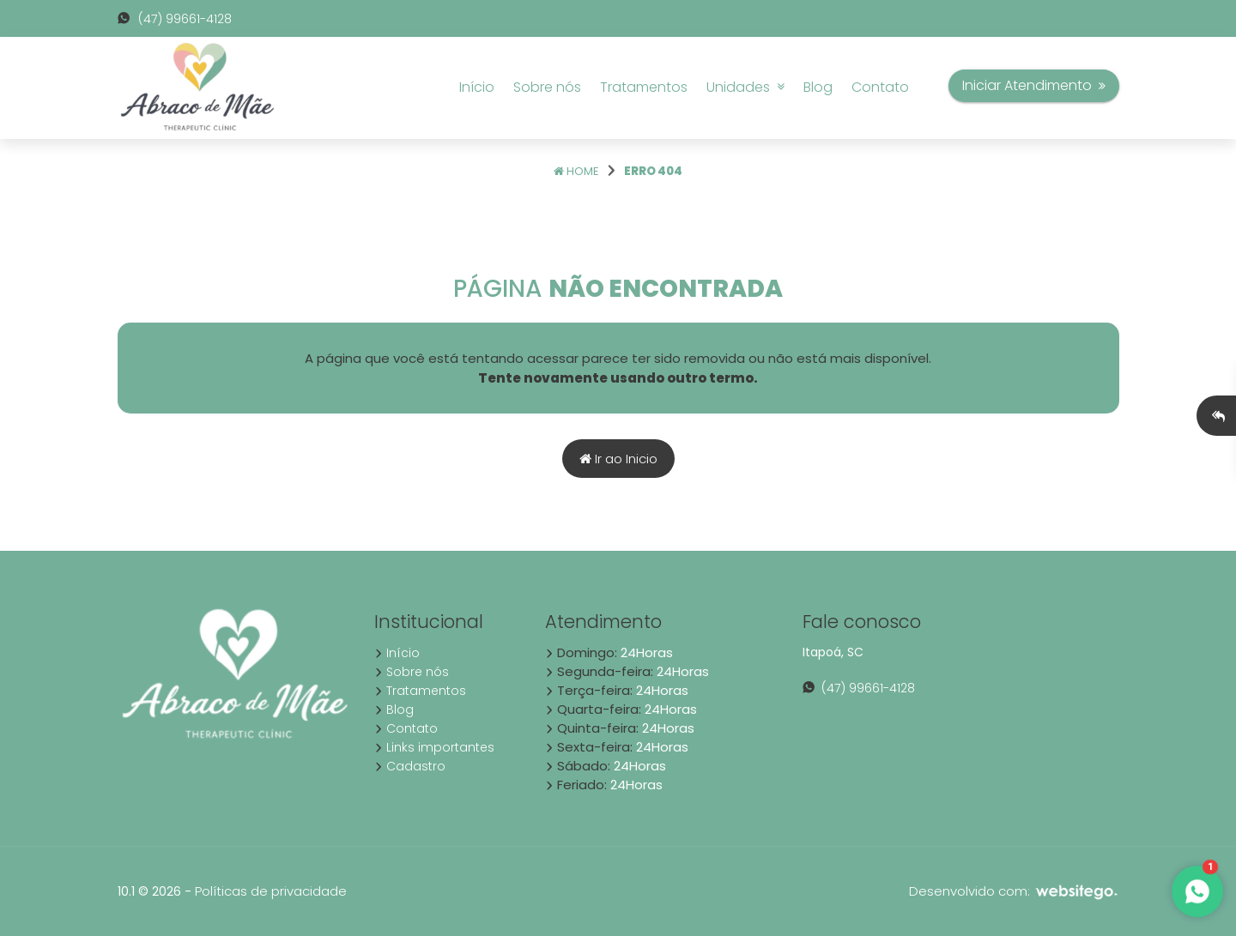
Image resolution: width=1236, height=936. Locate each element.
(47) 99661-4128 (175, 18)
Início (476, 87)
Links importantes (434, 747)
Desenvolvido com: (1014, 891)
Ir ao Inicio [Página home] (618, 459)
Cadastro (409, 766)
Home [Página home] (576, 171)
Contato (880, 87)
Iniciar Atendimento (1034, 85)
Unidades (745, 87)
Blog (818, 87)
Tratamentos (644, 87)
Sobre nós (547, 87)
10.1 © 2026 (149, 891)
